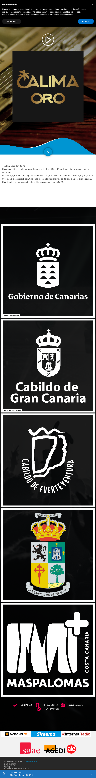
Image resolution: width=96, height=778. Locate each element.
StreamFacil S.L (30, 761)
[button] (92, 4)
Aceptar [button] (85, 21)
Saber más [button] (12, 21)
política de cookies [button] (72, 12)
